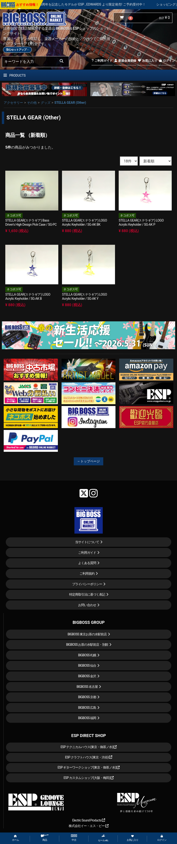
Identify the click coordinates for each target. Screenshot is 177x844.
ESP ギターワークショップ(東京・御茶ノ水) (89, 767)
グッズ (45, 102)
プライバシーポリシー (87, 584)
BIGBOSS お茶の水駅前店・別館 (87, 644)
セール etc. (103, 838)
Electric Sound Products (88, 820)
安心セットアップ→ (17, 49)
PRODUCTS (14, 75)
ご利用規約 (87, 573)
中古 (74, 837)
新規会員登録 (125, 60)
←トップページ (88, 461)
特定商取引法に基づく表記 (87, 594)
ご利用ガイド (102, 60)
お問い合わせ (87, 605)
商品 (45, 837)
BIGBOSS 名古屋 (87, 686)
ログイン (167, 60)
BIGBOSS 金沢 (87, 676)
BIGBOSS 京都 (87, 697)
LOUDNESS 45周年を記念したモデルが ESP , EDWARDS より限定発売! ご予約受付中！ (98, 4)
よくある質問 (87, 563)
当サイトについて (87, 542)
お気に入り (147, 60)
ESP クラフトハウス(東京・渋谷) (88, 757)
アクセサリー (13, 102)
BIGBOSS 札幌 (87, 655)
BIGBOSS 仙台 (87, 665)
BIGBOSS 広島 (87, 707)
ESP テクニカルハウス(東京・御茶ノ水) (89, 747)
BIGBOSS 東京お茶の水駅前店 (87, 634)
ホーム (15, 838)
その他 (32, 102)
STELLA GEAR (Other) (70, 102)
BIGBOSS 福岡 (87, 718)
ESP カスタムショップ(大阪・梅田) (89, 778)
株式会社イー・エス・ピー (88, 826)
